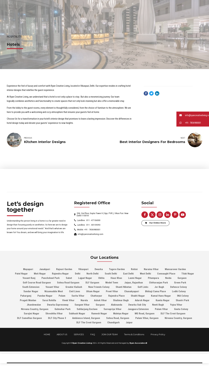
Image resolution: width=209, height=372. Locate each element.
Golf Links (143, 287)
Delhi (77, 273)
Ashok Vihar (100, 300)
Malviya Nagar (121, 313)
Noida (168, 278)
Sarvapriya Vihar (113, 309)
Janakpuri (44, 269)
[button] (192, 115)
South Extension (30, 287)
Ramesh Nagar (99, 313)
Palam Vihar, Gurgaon (147, 318)
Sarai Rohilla (49, 300)
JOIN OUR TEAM (109, 334)
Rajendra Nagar (60, 273)
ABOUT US (62, 334)
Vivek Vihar (68, 300)
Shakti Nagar (138, 295)
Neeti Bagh (158, 304)
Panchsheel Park (51, 278)
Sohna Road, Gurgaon (117, 318)
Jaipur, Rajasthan (133, 282)
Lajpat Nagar (85, 278)
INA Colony (183, 295)
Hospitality (14, 36)
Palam (62, 295)
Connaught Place (166, 273)
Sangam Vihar (82, 304)
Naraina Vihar (151, 269)
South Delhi (111, 273)
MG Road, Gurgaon (144, 313)
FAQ (92, 334)
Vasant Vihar (52, 287)
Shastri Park (182, 300)
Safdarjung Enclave (87, 309)
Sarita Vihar (78, 295)
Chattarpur (96, 295)
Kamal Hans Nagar (161, 295)
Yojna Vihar (176, 304)
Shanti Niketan (123, 287)
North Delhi (92, 273)
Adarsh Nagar (142, 300)
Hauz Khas (116, 278)
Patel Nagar (21, 273)
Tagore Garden (117, 269)
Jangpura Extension (138, 309)
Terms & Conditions (134, 334)
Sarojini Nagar (31, 313)
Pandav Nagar (44, 295)
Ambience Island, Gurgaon (86, 318)
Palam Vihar (161, 309)
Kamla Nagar (163, 300)
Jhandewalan (34, 304)
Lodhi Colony (179, 291)
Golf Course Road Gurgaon (37, 282)
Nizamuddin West (53, 291)
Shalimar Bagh (121, 300)
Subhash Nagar (77, 313)
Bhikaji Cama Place (155, 291)
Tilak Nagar (187, 273)
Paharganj (25, 295)
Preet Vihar (112, 291)
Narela (84, 300)
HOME (47, 334)
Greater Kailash (73, 287)
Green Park (180, 282)
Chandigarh (113, 322)
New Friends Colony (98, 287)
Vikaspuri (83, 269)
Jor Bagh (159, 287)
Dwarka (99, 269)
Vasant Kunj (29, 278)
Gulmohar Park (63, 309)
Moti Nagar (40, 273)
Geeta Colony (181, 309)
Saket (69, 278)
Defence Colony (178, 287)
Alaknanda (116, 304)
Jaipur (129, 322)
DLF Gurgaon (92, 282)
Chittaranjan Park (158, 282)
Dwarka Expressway (57, 304)
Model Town (111, 282)
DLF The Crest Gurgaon (173, 313)
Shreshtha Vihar (54, 313)
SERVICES (79, 334)
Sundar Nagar (30, 291)
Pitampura (153, 278)
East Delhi (128, 273)
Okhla (101, 278)
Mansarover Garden (175, 269)
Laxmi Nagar (135, 278)
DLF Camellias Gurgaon (29, 318)
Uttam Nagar (93, 291)
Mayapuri (28, 269)
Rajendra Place (116, 295)
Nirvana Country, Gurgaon (34, 309)
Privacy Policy (158, 334)
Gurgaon (182, 278)
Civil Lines (74, 291)
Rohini (134, 269)
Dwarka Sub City (137, 304)
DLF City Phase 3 (57, 318)
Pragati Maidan (28, 300)
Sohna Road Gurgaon (68, 282)
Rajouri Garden (64, 269)
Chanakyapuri (131, 291)
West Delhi (145, 273)
